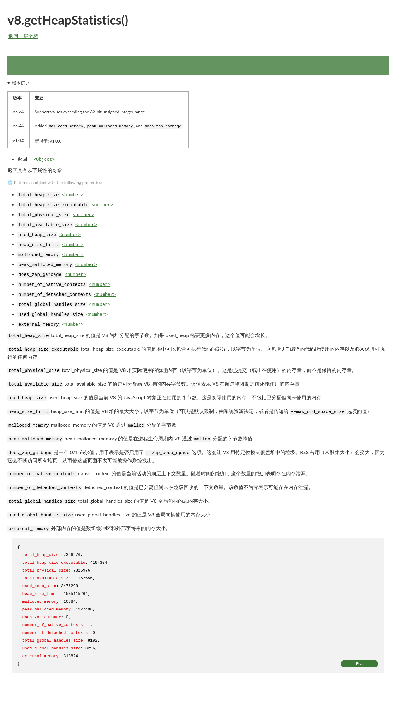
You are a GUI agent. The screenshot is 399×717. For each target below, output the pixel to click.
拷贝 (359, 665)
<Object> (44, 161)
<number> (73, 197)
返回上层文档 (23, 36)
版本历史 (20, 85)
